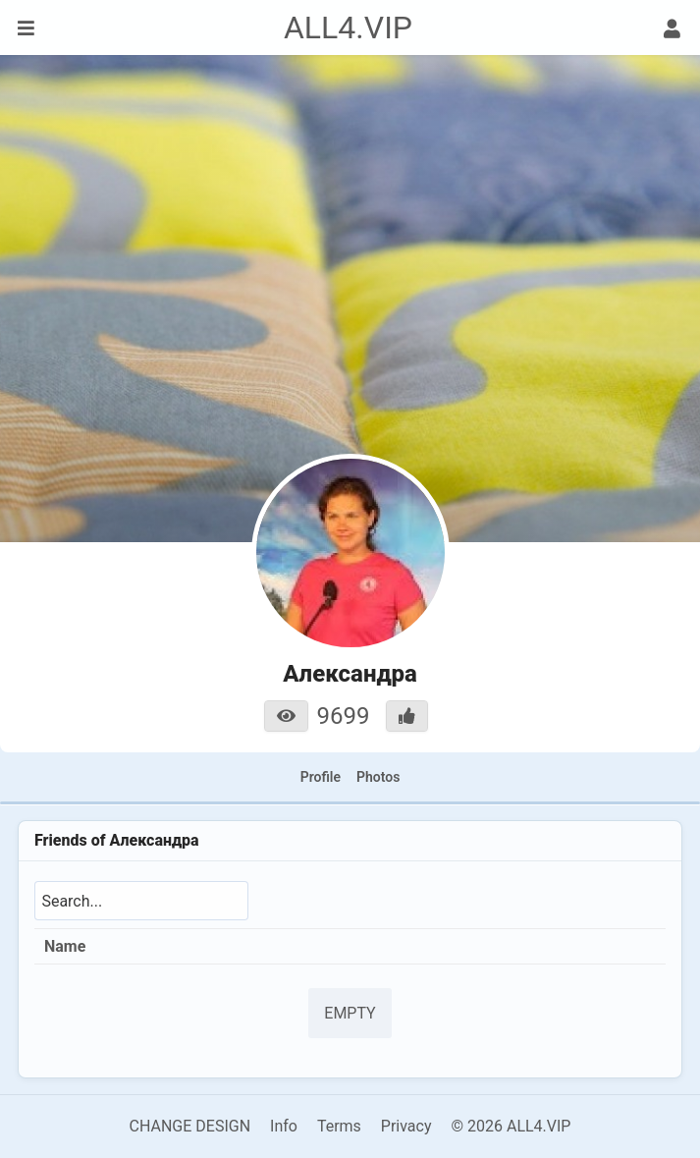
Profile (320, 777)
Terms (339, 1126)
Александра (153, 840)
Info (283, 1126)
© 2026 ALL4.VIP (510, 1126)
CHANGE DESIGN (190, 1126)
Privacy (406, 1126)
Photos (378, 777)
